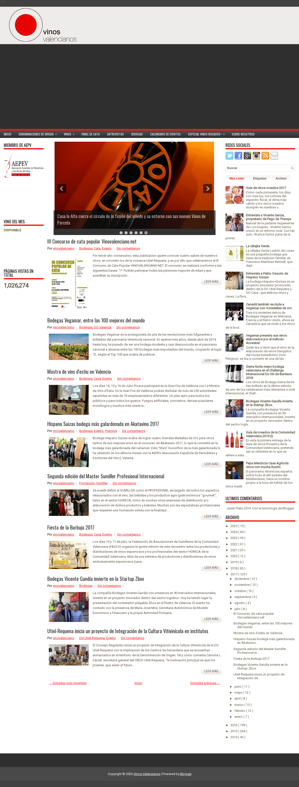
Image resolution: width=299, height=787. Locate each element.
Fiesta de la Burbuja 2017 (70, 527)
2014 (234, 737)
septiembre (243, 597)
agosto (240, 603)
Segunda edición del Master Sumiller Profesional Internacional (105, 476)
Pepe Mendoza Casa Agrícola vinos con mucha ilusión (267, 465)
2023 (234, 538)
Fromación (87, 483)
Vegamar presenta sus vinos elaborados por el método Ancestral (266, 339)
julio (237, 609)
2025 (234, 526)
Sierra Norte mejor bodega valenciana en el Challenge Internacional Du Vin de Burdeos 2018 (269, 372)
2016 (234, 725)
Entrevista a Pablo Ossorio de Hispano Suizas (267, 275)
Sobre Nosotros (243, 134)
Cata (97, 248)
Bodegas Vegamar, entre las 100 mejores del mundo (96, 320)
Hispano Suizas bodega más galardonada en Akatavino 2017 (103, 423)
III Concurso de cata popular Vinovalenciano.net (92, 241)
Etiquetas (260, 178)
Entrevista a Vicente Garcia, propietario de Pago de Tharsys (268, 217)
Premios (111, 431)
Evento (107, 248)
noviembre (242, 585)
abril (237, 698)
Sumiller (102, 483)
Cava (97, 378)
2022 (234, 544)
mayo (238, 692)
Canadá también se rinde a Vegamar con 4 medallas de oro (269, 306)
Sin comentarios (128, 248)
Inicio (7, 134)
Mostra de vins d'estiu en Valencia (79, 371)
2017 (234, 574)
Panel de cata (90, 134)
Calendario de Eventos (165, 134)
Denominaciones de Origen (39, 133)
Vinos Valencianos (147, 774)
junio (238, 686)
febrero (240, 711)
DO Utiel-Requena (92, 638)
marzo (239, 705)
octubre (240, 591)
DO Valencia (102, 327)
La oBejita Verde (257, 246)
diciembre (242, 579)
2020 (234, 556)
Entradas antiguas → (205, 683)
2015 (234, 731)
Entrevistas (115, 134)
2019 (234, 562)
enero (238, 717)
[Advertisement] (240, 90)
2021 (234, 550)
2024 (234, 532)
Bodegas (137, 134)
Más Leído (236, 178)
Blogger (288, 508)
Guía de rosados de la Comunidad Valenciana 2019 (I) (270, 434)
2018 (234, 568)
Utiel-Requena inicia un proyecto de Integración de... (258, 676)
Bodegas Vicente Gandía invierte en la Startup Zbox (95, 578)
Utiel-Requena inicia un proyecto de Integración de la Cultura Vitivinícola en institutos (127, 630)
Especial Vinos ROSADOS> (208, 133)
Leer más (211, 281)
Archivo (281, 178)
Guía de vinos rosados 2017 (266, 188)
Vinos (71, 133)
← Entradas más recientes (67, 683)
